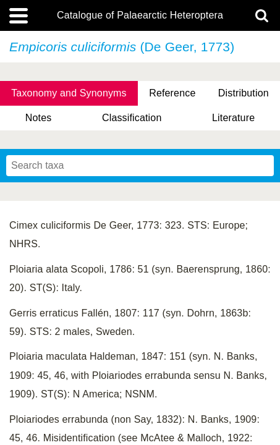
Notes (38, 117)
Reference (172, 93)
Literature (233, 117)
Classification (132, 117)
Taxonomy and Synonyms (69, 93)
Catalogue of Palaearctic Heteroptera (140, 15)
